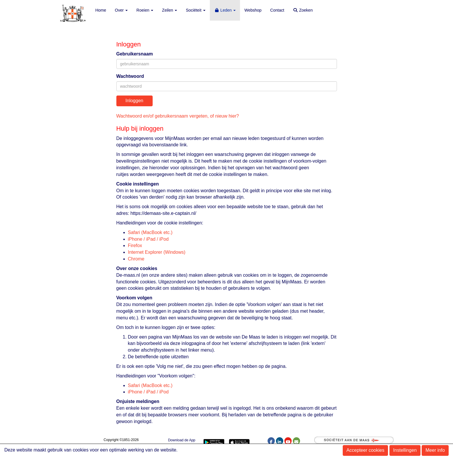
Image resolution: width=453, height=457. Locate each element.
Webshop (252, 10)
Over (121, 10)
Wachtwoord (130, 76)
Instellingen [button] (405, 450)
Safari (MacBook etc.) (150, 232)
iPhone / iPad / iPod (148, 239)
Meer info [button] (435, 450)
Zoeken (303, 10)
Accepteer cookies (365, 450)
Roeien (144, 10)
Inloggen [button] (134, 100)
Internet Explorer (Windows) (156, 252)
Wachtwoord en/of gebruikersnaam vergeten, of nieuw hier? (177, 116)
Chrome (136, 258)
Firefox (135, 245)
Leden (225, 10)
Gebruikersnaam (134, 53)
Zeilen (169, 10)
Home (100, 10)
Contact (277, 10)
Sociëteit (195, 10)
